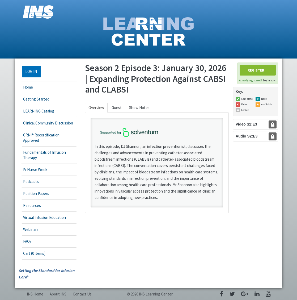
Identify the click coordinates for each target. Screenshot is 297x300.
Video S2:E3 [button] (246, 124)
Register (256, 70)
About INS (58, 294)
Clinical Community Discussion (48, 123)
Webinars (31, 229)
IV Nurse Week (35, 169)
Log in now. (269, 80)
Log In (31, 71)
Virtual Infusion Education (44, 217)
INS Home (35, 294)
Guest (117, 107)
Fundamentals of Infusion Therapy (44, 155)
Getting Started (36, 99)
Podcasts (31, 181)
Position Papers (36, 193)
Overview (96, 107)
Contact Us (82, 294)
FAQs (27, 241)
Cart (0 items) (34, 253)
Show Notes (139, 107)
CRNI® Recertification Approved (41, 137)
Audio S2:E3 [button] (246, 136)
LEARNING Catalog (38, 111)
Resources (32, 205)
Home (28, 87)
